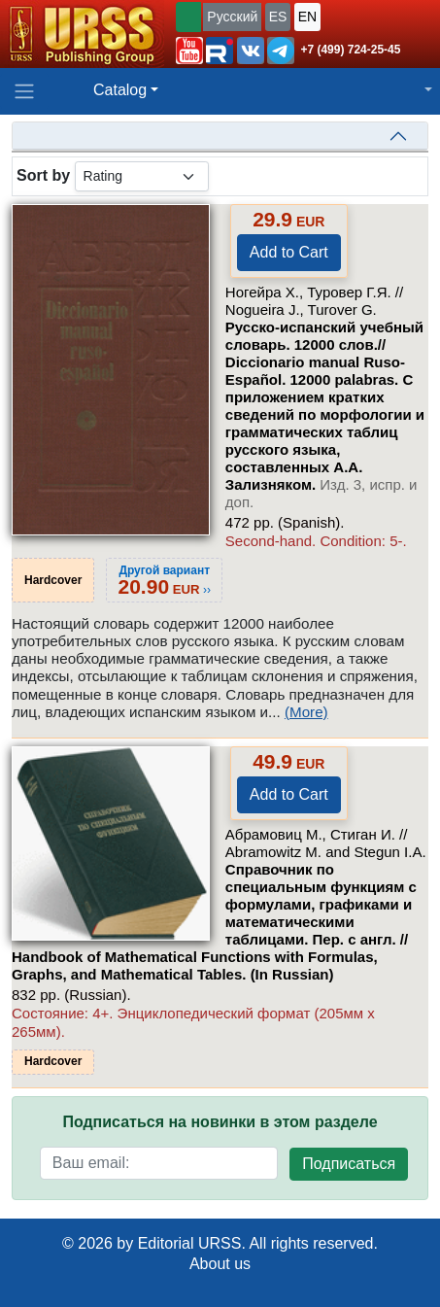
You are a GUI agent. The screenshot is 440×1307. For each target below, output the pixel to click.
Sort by (43, 175)
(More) (306, 712)
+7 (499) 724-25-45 (350, 49)
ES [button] (278, 16)
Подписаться (348, 1163)
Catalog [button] (120, 90)
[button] (189, 50)
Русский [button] (232, 16)
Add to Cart (289, 252)
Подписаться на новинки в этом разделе (219, 1122)
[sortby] (142, 176)
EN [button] (307, 16)
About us (220, 1263)
